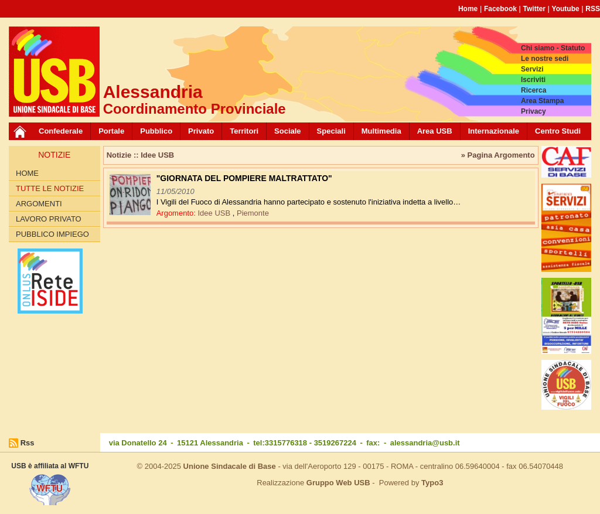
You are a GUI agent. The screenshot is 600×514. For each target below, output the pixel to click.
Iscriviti (533, 80)
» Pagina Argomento (498, 155)
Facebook (500, 9)
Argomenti (39, 203)
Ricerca (533, 90)
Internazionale (493, 131)
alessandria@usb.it (425, 442)
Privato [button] (201, 131)
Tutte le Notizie (50, 188)
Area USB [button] (434, 131)
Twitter (534, 9)
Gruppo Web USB (338, 482)
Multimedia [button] (381, 131)
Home (468, 9)
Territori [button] (244, 131)
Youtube (565, 9)
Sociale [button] (287, 131)
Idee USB (214, 213)
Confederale (61, 131)
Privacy (533, 111)
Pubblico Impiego (52, 234)
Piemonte (253, 213)
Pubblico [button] (156, 131)
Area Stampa (542, 101)
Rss (28, 442)
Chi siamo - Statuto (553, 48)
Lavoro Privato (48, 219)
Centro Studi (558, 131)
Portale (111, 131)
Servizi (532, 69)
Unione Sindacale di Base (229, 466)
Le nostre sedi (544, 59)
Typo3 (432, 482)
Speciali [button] (331, 131)
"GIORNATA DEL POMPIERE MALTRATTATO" (244, 178)
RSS (592, 9)
